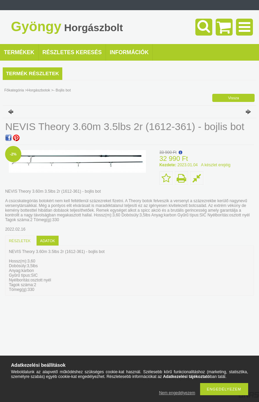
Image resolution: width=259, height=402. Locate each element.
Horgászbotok (38, 90)
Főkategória (14, 90)
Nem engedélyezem (177, 392)
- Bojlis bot (62, 90)
